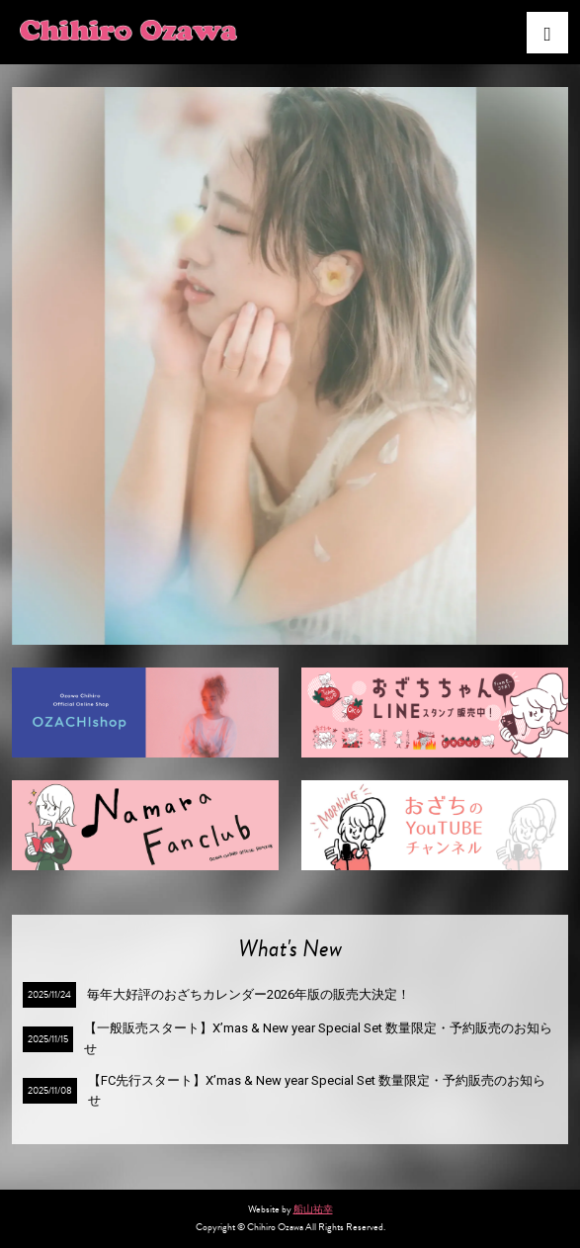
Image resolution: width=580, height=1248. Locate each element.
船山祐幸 (313, 1209)
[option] (290, 366)
